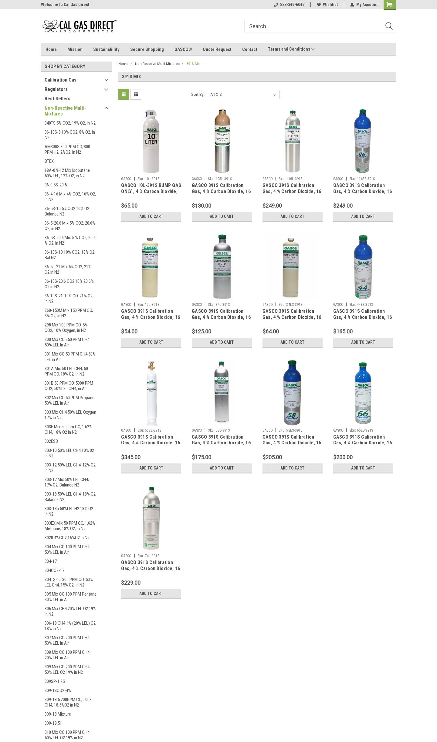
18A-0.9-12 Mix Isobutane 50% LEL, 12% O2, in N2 (67, 173)
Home (51, 49)
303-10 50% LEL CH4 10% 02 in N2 (69, 453)
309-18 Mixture (58, 714)
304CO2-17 (54, 570)
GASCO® (183, 49)
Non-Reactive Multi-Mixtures (65, 111)
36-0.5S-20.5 (56, 185)
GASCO (126, 179)
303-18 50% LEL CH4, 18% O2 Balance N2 (70, 496)
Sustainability (106, 49)
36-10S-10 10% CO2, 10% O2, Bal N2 (70, 254)
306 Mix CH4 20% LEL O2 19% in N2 (70, 611)
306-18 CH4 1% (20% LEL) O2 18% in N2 (70, 625)
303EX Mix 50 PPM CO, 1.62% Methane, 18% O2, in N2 (70, 525)
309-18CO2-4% (58, 690)
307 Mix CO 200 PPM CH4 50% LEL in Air (67, 640)
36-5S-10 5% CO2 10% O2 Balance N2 (67, 211)
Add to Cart (151, 216)
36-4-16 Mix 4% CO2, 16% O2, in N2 (70, 196)
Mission (75, 49)
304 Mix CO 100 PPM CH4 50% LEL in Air (67, 549)
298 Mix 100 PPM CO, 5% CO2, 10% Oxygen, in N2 (66, 327)
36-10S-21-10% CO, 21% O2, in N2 (69, 298)
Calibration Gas (60, 80)
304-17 (51, 561)
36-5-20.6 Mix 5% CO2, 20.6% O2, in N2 (70, 225)
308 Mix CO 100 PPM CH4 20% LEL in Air (67, 655)
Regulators (56, 89)
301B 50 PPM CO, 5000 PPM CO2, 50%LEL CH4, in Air (69, 385)
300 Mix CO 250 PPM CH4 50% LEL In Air (67, 342)
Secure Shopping (147, 49)
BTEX (49, 161)
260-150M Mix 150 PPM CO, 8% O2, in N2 (69, 313)
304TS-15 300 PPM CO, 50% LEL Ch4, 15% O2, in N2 (69, 582)
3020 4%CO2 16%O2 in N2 (67, 537)
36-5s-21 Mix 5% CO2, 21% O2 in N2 (68, 269)
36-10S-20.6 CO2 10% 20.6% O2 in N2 (69, 284)
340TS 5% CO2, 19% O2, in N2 (70, 123)
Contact (249, 49)
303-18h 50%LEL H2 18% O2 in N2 (69, 511)
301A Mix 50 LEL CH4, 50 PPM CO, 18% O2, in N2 (66, 371)
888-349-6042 (289, 4)
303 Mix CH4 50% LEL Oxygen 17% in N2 (70, 414)
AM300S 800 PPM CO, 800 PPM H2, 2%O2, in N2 (67, 149)
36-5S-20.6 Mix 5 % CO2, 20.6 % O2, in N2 (70, 240)
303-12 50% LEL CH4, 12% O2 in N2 (70, 467)
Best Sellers (57, 99)
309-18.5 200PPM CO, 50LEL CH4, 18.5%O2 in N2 (69, 702)
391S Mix (193, 64)
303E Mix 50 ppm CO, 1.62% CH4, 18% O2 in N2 (68, 429)
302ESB (51, 441)
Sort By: (198, 94)
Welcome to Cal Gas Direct (65, 4)
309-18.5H (54, 723)
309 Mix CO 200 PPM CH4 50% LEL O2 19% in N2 (67, 669)
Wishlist (327, 4)
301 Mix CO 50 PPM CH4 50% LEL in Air (70, 356)
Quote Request (217, 49)
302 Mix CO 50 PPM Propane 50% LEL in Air (69, 400)
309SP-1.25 (55, 681)
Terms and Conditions (291, 49)
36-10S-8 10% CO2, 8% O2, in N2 (70, 134)
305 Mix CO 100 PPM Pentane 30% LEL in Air (71, 596)
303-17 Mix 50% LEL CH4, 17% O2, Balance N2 (67, 482)
